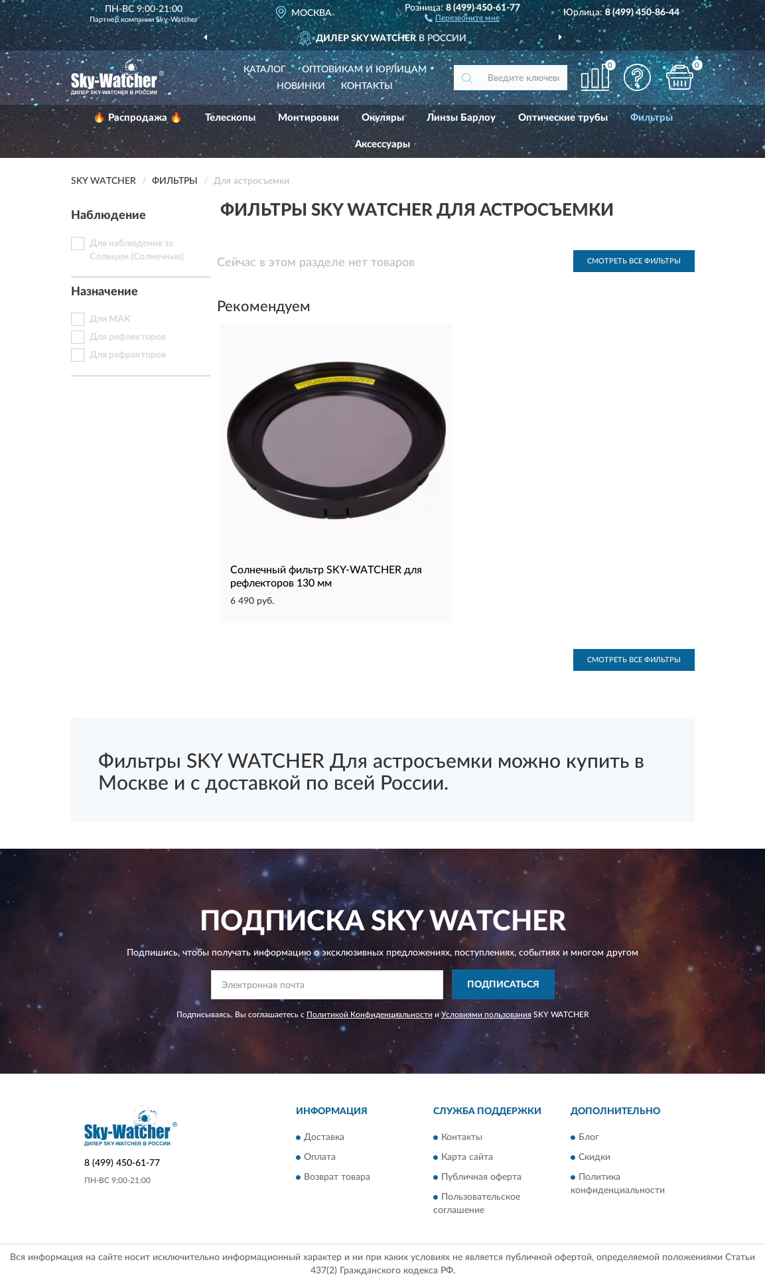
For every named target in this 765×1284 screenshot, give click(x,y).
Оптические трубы (563, 118)
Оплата (320, 1157)
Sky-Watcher (177, 19)
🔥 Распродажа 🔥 (137, 118)
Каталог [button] (264, 69)
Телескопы (230, 118)
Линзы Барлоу (461, 118)
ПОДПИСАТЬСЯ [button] (503, 984)
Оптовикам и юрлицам (364, 69)
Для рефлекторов (128, 337)
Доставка (324, 1137)
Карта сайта (467, 1157)
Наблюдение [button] (108, 216)
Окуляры (383, 118)
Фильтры (651, 118)
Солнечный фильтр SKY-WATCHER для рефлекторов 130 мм (326, 577)
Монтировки (308, 118)
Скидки (594, 1157)
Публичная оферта (481, 1177)
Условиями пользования (486, 1015)
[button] (462, 17)
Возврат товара (337, 1177)
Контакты (367, 86)
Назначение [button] (104, 292)
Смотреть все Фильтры (634, 261)
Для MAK (110, 319)
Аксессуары (382, 144)
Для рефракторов (128, 355)
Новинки (301, 86)
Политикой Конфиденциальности (370, 1015)
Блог (589, 1137)
